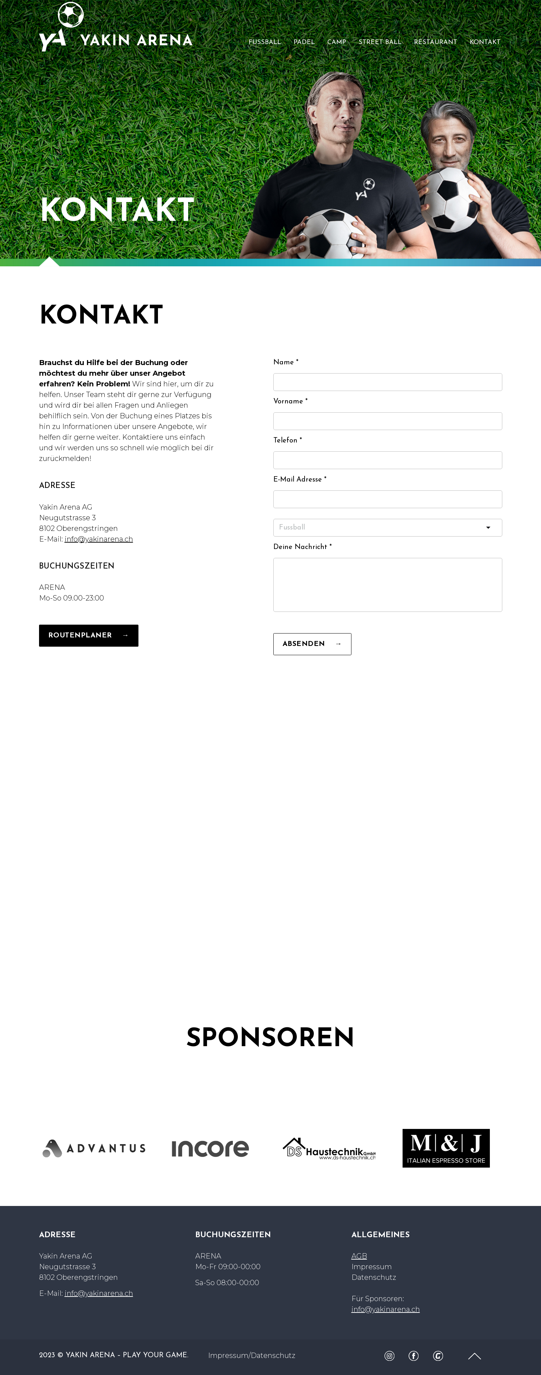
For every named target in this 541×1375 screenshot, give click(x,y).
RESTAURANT (435, 42)
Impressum (371, 1266)
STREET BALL (380, 42)
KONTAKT (485, 42)
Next (510, 1148)
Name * (286, 362)
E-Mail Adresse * (300, 479)
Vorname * (290, 401)
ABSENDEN (312, 644)
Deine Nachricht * (302, 547)
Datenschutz (373, 1277)
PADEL (304, 42)
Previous (30, 1148)
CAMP (336, 42)
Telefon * (287, 440)
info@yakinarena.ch (99, 539)
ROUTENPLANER (88, 635)
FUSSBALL (264, 42)
